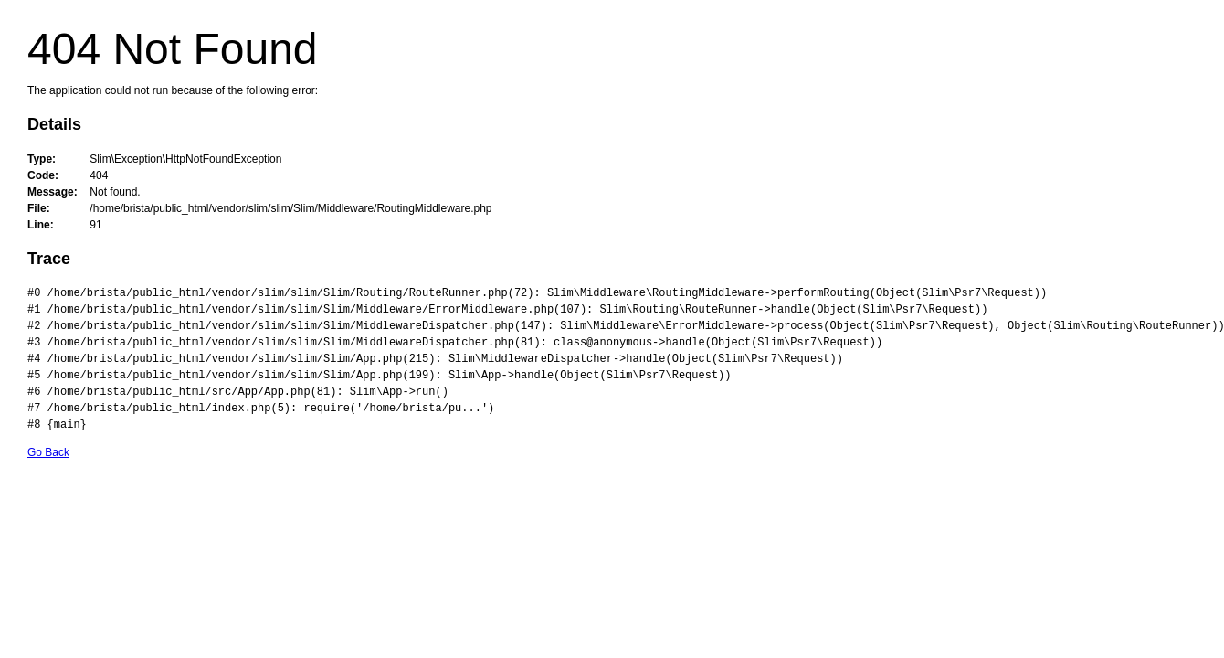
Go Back (48, 452)
